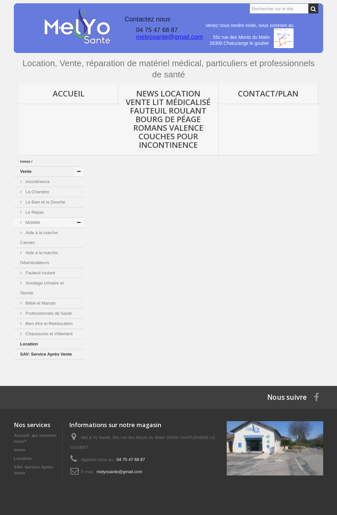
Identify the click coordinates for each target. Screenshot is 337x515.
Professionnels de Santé (48, 313)
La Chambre (36, 191)
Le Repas (34, 212)
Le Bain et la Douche (44, 202)
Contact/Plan (268, 93)
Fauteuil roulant (39, 272)
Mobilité (32, 222)
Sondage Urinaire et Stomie (42, 288)
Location (29, 343)
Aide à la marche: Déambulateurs (39, 257)
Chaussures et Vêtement (48, 333)
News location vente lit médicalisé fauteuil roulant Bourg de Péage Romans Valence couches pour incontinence (168, 119)
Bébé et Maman (40, 303)
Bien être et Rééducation (48, 323)
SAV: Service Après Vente (46, 354)
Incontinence (37, 181)
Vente (26, 171)
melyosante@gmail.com (169, 36)
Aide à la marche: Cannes (39, 237)
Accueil (69, 93)
